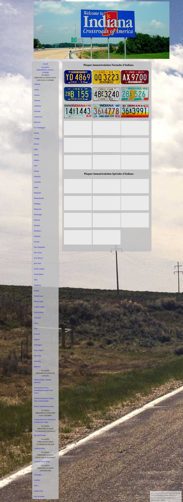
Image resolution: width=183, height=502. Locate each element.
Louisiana (37, 182)
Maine (36, 187)
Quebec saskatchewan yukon (44, 406)
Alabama (37, 84)
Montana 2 (37, 231)
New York (37, 263)
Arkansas (37, 100)
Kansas (36, 171)
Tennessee (37, 318)
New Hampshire (39, 247)
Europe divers (39, 491)
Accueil (45, 64)
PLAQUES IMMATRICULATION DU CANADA (45, 373)
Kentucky (37, 177)
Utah (35, 329)
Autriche (37, 480)
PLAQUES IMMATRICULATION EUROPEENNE (45, 468)
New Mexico (38, 258)
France (36, 486)
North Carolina (39, 269)
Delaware (37, 122)
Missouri (37, 220)
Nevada (36, 242)
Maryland (37, 193)
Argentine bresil (39, 448)
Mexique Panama (40, 435)
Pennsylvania (38, 296)
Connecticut (38, 117)
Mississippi (38, 215)
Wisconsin (37, 356)
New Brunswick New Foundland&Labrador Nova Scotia (43, 390)
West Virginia (38, 350)
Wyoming (37, 361)
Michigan (37, 204)
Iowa (35, 166)
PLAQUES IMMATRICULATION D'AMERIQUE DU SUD (45, 441)
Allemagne (38, 475)
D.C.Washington (39, 128)
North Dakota (38, 274)
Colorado (37, 111)
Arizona (37, 95)
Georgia (36, 139)
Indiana (36, 160)
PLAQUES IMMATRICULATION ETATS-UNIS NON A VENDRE (45, 77)
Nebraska (37, 236)
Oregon (36, 291)
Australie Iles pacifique (42, 462)
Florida (36, 133)
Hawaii (36, 144)
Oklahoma (37, 285)
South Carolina (39, 307)
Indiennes (37, 367)
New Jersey (38, 253)
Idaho (36, 149)
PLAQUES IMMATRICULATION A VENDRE (45, 69)
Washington (38, 345)
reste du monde (39, 496)
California (37, 106)
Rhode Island (38, 301)
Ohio (35, 280)
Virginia (37, 339)
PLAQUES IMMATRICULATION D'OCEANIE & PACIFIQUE (45, 455)
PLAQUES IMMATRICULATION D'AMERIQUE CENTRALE (45, 428)
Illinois (36, 155)
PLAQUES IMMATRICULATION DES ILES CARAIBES (45, 413)
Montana (37, 225)
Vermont (37, 334)
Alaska (36, 90)
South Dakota (38, 312)
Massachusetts (39, 198)
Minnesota (37, 209)
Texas (36, 323)
